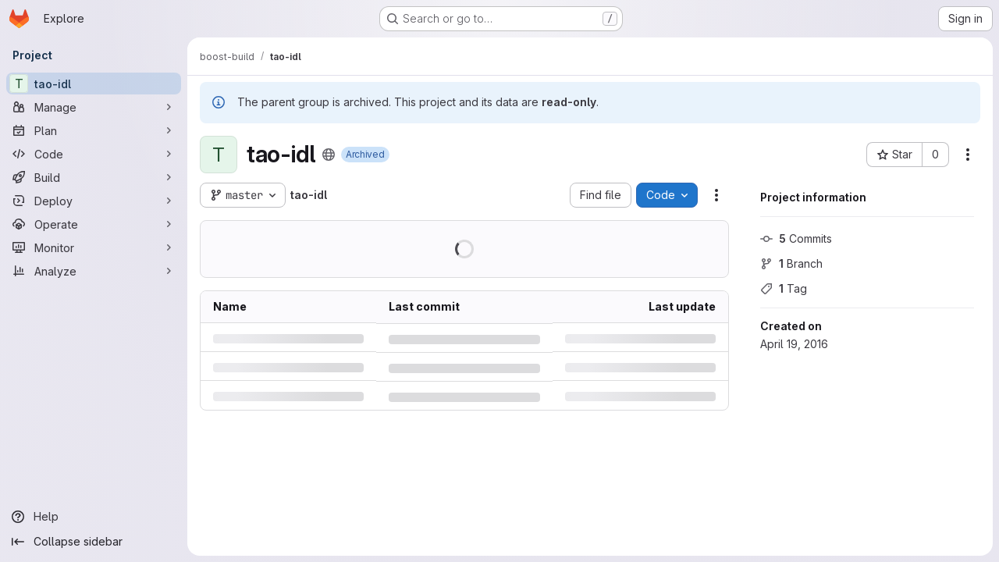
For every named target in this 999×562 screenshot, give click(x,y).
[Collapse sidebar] (93, 542)
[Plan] (93, 130)
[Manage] (93, 107)
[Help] (93, 517)
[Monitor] (93, 247)
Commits (796, 238)
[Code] (93, 154)
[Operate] (93, 224)
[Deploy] (93, 201)
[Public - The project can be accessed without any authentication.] (328, 154)
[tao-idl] (93, 83)
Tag (783, 288)
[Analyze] (93, 271)
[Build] (93, 177)
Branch (791, 263)
